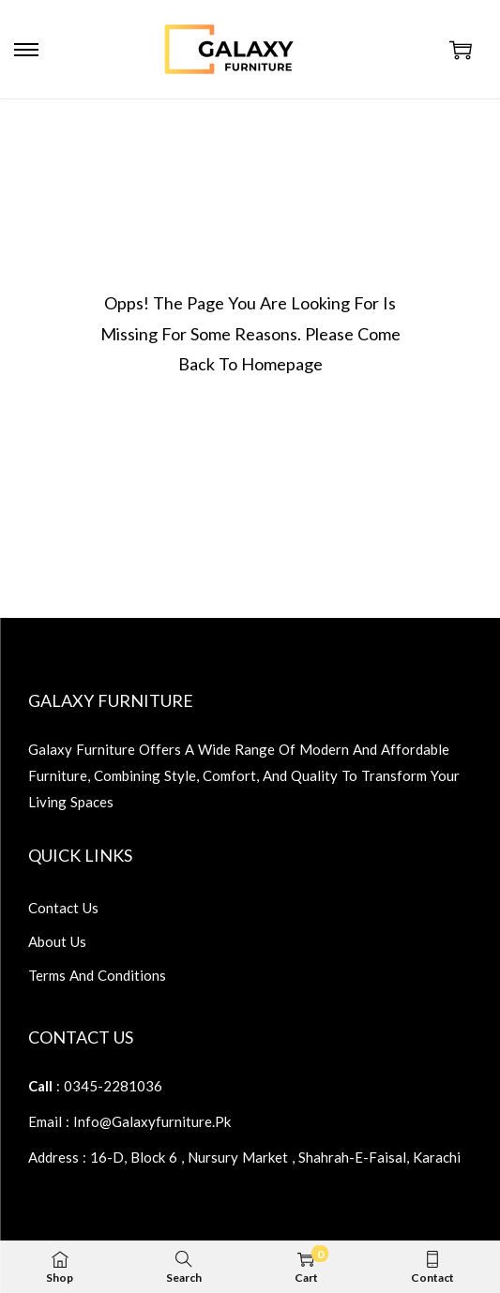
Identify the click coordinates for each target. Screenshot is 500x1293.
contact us (63, 907)
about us (57, 941)
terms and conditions (97, 975)
